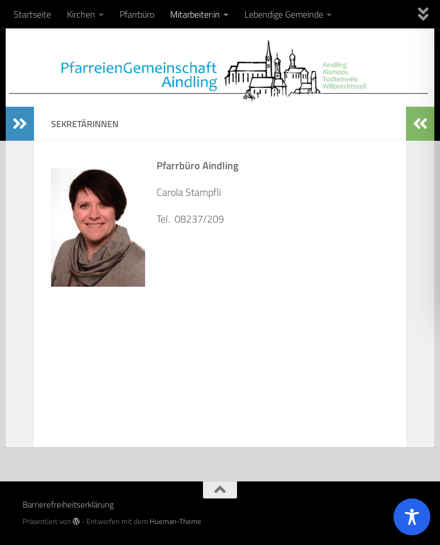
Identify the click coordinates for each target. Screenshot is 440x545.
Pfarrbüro (137, 14)
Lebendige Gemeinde (283, 14)
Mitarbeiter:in (195, 14)
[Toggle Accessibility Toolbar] (411, 516)
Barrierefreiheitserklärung (68, 504)
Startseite (32, 14)
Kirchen (81, 14)
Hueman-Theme (175, 521)
